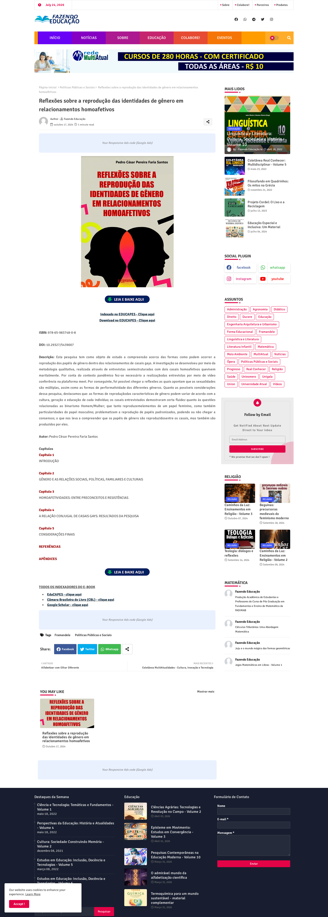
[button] (289, 37)
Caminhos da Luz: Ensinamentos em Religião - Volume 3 (238, 509)
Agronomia (260, 309)
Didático (279, 309)
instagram (243, 279)
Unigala (267, 377)
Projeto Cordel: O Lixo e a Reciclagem (266, 204)
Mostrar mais (205, 691)
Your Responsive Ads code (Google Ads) (127, 143)
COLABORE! (190, 38)
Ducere (247, 317)
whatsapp (277, 267)
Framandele (62, 635)
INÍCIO (55, 38)
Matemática (266, 347)
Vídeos (277, 384)
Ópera (231, 362)
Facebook (68, 649)
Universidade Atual (254, 384)
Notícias (280, 354)
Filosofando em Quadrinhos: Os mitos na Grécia (268, 183)
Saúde (231, 377)
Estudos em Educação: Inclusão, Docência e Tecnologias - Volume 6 (71, 881)
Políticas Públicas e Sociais (77, 87)
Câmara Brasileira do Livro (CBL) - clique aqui (80, 600)
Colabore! (242, 5)
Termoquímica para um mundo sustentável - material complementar (175, 898)
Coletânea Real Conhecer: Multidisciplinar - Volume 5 (267, 162)
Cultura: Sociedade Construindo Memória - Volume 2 (70, 844)
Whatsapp (111, 649)
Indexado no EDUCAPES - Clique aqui (127, 314)
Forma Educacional (240, 332)
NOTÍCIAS (89, 38)
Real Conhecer (256, 369)
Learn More (33, 894)
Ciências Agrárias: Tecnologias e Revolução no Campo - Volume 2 (176, 809)
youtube (277, 279)
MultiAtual (261, 354)
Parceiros (262, 5)
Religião (277, 369)
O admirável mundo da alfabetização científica (169, 875)
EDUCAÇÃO (157, 38)
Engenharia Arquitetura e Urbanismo (252, 324)
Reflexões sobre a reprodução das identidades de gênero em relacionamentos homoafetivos (66, 737)
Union (231, 384)
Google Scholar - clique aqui (67, 605)
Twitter (90, 649)
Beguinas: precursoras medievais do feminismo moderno (274, 511)
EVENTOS (224, 38)
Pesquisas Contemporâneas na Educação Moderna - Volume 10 (176, 854)
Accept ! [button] (19, 904)
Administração (237, 309)
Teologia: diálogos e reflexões (239, 553)
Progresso (233, 369)
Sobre (225, 5)
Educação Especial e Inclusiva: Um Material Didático (264, 227)
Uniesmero (249, 377)
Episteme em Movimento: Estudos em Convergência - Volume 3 (172, 832)
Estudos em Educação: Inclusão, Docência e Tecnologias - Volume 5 (71, 862)
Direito (231, 317)
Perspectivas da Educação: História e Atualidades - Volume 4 (75, 825)
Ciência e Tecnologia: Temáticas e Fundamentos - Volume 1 (75, 807)
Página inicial (48, 87)
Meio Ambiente (237, 354)
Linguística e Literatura (243, 339)
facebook (244, 267)
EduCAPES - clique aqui (64, 594)
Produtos (281, 5)
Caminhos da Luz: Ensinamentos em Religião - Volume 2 (273, 555)
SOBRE (122, 38)
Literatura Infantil (239, 347)
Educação (264, 317)
